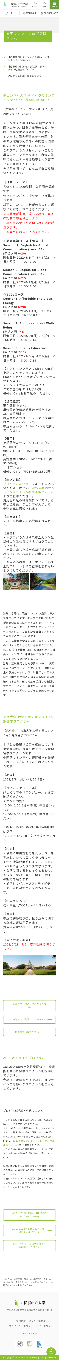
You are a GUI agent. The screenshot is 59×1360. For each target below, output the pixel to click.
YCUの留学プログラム (38, 1282)
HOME (6, 1279)
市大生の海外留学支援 (13, 1282)
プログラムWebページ (19, 484)
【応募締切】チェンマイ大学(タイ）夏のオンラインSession (29, 59)
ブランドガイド (29, 1333)
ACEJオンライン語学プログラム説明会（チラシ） (29, 1246)
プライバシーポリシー (21, 1326)
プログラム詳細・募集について (25, 76)
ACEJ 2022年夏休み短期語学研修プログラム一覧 (29, 1215)
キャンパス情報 (37, 1321)
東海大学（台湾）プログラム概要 (29, 1006)
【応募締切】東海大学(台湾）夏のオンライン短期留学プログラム (29, 68)
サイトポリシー (44, 1326)
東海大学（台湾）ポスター (29, 1031)
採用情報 (21, 1321)
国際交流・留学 (21, 1279)
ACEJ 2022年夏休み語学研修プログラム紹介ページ (29, 1230)
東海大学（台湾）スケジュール (29, 1019)
